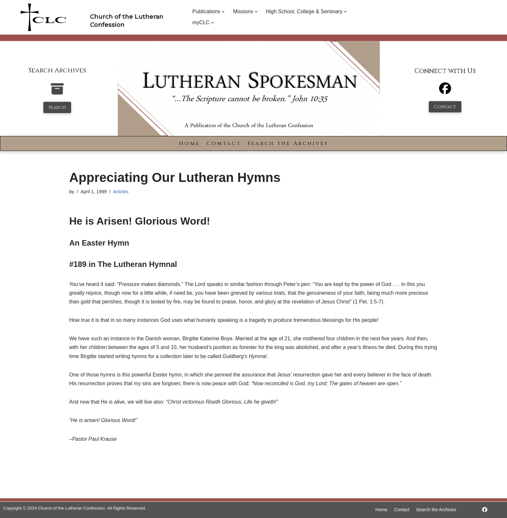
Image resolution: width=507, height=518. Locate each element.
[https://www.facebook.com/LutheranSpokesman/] (484, 510)
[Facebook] (445, 91)
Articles (120, 191)
